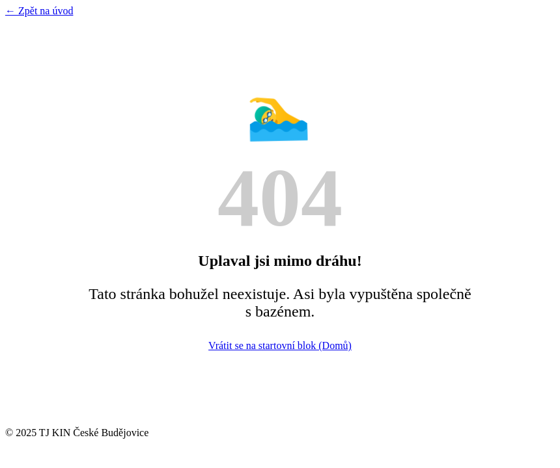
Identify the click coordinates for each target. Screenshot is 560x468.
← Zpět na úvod (39, 10)
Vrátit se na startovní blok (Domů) (280, 345)
